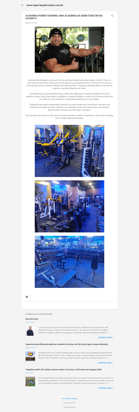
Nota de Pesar (32, 319)
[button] (112, 15)
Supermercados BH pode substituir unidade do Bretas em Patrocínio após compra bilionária (67, 344)
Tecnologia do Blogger (70, 399)
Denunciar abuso (69, 407)
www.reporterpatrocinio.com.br (44, 5)
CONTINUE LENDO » (105, 338)
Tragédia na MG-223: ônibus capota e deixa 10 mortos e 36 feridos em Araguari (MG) (64, 369)
